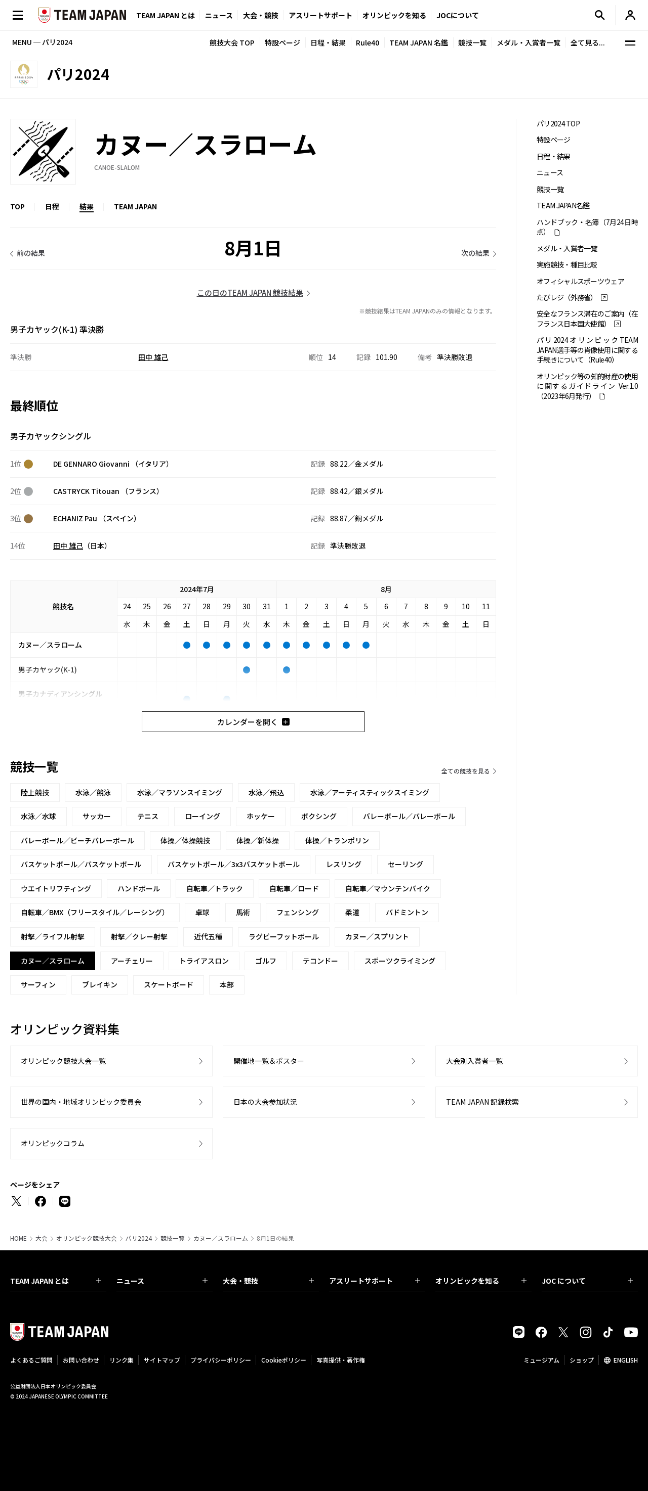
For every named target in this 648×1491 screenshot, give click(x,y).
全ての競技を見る (465, 770)
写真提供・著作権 (340, 1360)
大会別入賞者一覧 (474, 1061)
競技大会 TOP (232, 42)
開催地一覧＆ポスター (268, 1061)
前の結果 (31, 253)
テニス (147, 816)
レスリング (343, 864)
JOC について (587, 1281)
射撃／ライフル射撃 (53, 936)
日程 (52, 206)
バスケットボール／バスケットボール (81, 864)
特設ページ (282, 42)
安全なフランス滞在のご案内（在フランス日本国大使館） (587, 318)
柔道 (352, 912)
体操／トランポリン (337, 840)
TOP (17, 206)
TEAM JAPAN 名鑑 (418, 42)
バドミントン (407, 912)
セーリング (405, 864)
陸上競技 (35, 792)
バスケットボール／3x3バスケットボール (234, 864)
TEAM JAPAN (135, 206)
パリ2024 (139, 1238)
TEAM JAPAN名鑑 (563, 205)
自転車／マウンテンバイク (387, 888)
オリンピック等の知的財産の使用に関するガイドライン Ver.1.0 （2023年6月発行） (587, 386)
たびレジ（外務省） (567, 297)
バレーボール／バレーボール (409, 816)
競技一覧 (472, 42)
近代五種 (208, 936)
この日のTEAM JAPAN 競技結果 (250, 292)
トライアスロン (204, 961)
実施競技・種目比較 (567, 264)
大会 (41, 1238)
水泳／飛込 (266, 792)
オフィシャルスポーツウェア (580, 281)
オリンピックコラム (53, 1143)
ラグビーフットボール (284, 936)
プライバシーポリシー (220, 1360)
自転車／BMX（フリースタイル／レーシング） (95, 912)
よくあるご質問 (31, 1360)
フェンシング (297, 912)
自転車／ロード (294, 888)
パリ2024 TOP (558, 123)
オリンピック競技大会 (86, 1238)
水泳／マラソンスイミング (179, 792)
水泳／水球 (38, 816)
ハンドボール (138, 888)
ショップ (582, 1360)
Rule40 (367, 42)
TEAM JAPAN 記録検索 (482, 1102)
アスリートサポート (320, 15)
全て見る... (588, 42)
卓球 (202, 912)
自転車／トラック (214, 888)
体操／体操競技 (185, 840)
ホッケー (261, 816)
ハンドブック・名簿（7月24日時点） (587, 227)
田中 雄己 (153, 357)
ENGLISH (626, 1360)
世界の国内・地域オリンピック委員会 (81, 1102)
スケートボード (168, 984)
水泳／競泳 (93, 792)
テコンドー (320, 961)
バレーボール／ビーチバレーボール (77, 840)
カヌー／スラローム (220, 1238)
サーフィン (38, 984)
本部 (227, 984)
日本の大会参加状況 (265, 1102)
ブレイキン (99, 984)
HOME (18, 1238)
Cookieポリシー (283, 1360)
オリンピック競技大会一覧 (63, 1061)
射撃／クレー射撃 (139, 936)
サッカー (97, 816)
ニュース (219, 15)
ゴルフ (265, 961)
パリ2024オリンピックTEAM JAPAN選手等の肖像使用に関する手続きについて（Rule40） (587, 350)
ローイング (202, 816)
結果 (86, 206)
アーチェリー (132, 961)
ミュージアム (541, 1360)
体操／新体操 (257, 840)
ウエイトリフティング (56, 888)
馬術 (243, 912)
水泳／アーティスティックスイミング (369, 792)
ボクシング (319, 816)
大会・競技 (268, 1281)
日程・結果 (328, 42)
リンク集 (121, 1360)
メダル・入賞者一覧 (528, 42)
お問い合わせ (81, 1360)
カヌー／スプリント (377, 936)
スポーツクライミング (399, 961)
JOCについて (457, 15)
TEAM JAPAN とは (55, 1281)
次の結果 (475, 253)
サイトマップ (162, 1360)
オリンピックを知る (394, 15)
